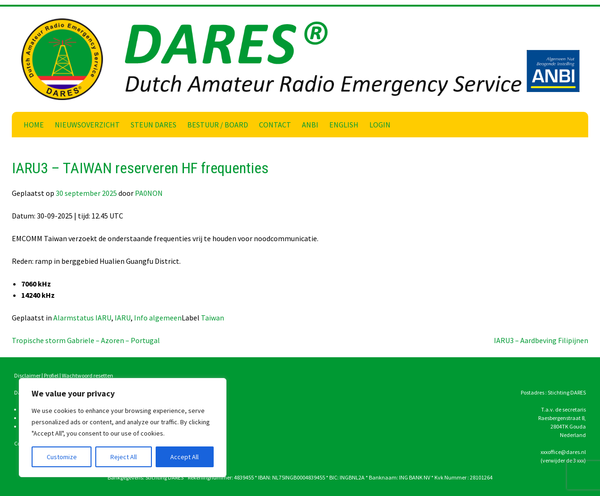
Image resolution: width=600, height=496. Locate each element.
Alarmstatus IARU (82, 317)
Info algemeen (158, 317)
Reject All (123, 457)
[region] (122, 427)
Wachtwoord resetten (87, 375)
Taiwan (212, 317)
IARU (123, 317)
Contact (275, 124)
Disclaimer (27, 375)
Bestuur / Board (217, 124)
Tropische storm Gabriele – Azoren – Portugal (86, 340)
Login (380, 124)
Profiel (51, 375)
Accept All (184, 457)
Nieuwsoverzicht (87, 124)
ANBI (310, 124)
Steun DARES (153, 124)
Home (34, 124)
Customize (62, 457)
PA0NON (149, 193)
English (343, 124)
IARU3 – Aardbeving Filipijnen (541, 340)
